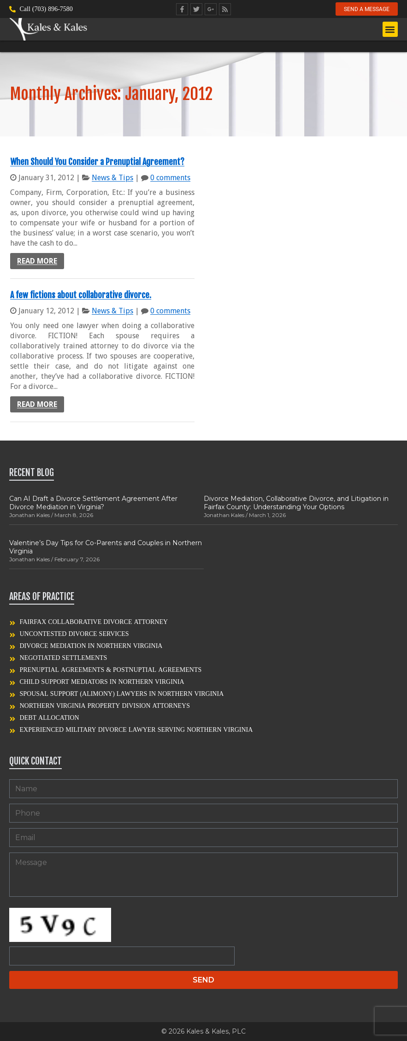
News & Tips (112, 177)
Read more (37, 261)
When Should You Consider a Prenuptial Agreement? (97, 162)
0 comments (170, 177)
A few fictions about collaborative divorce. (80, 295)
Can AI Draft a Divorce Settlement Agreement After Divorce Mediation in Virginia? (93, 502)
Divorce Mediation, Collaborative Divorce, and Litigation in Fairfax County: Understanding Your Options (296, 502)
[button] (390, 29)
